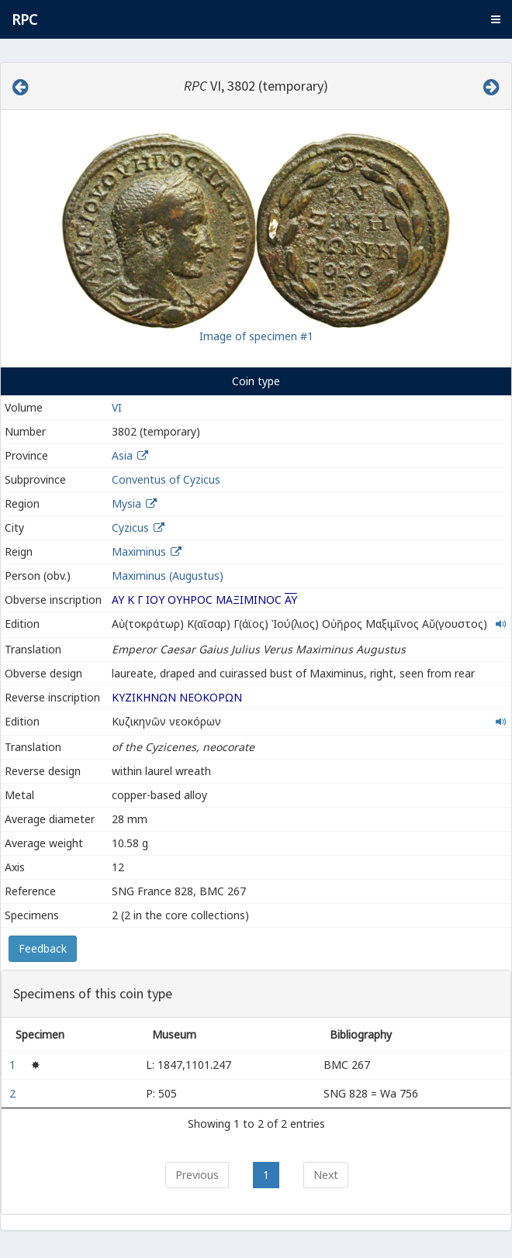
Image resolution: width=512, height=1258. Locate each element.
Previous (197, 1174)
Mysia (126, 503)
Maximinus (139, 551)
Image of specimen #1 (256, 336)
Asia (122, 455)
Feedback (43, 948)
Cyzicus (130, 527)
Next (325, 1174)
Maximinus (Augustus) (167, 575)
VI (117, 407)
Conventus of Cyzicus (166, 479)
